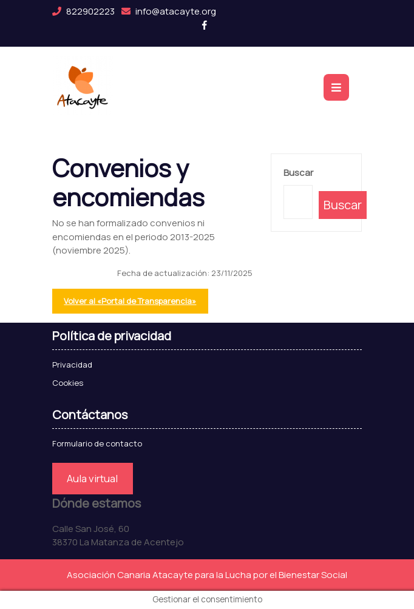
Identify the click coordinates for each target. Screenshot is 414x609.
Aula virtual (92, 478)
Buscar (298, 172)
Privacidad (72, 364)
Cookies (67, 382)
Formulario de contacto (97, 443)
